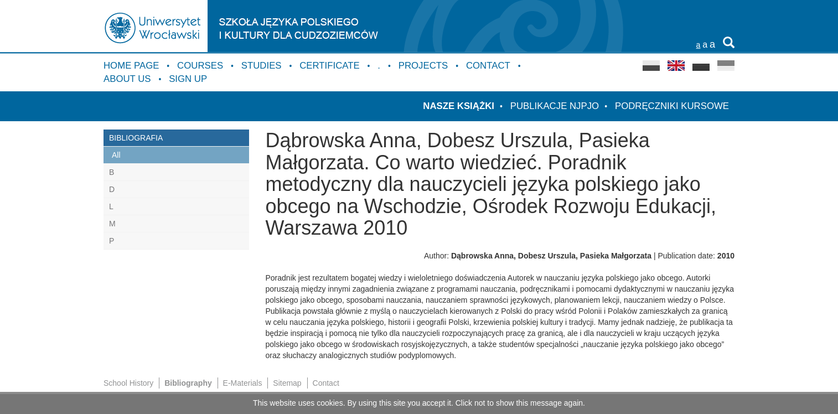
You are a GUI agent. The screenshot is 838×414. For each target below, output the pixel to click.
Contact (488, 65)
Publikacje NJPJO (554, 106)
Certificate (329, 65)
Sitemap (287, 383)
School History (128, 383)
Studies (261, 65)
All (116, 155)
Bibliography (188, 383)
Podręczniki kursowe (672, 106)
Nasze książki (458, 106)
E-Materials (242, 383)
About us (127, 79)
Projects (423, 65)
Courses (200, 65)
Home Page (131, 65)
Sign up (188, 79)
